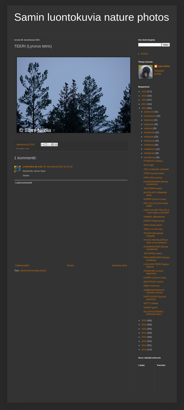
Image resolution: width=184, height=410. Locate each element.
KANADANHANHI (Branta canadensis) (156, 182)
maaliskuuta (150, 149)
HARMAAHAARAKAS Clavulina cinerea (154, 291)
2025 (144, 91)
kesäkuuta (149, 136)
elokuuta (148, 128)
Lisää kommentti (23, 183)
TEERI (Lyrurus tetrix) (154, 173)
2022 (144, 104)
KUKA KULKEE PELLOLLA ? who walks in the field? (156, 211)
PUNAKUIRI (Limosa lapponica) (153, 272)
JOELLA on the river (153, 229)
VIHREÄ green (151, 307)
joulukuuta (149, 112)
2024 (144, 96)
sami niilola (163, 66)
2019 (144, 324)
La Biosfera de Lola (32, 166)
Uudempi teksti (22, 265)
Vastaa (26, 175)
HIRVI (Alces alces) (153, 177)
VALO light (149, 165)
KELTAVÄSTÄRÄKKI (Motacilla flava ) (153, 312)
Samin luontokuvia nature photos (91, 17)
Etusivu (70, 265)
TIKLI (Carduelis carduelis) (156, 169)
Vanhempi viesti (119, 265)
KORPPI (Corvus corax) (155, 199)
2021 (144, 108)
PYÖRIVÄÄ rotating (153, 161)
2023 (144, 100)
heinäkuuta (149, 132)
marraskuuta (150, 116)
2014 (144, 345)
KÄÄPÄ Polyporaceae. (154, 221)
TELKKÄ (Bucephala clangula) (153, 234)
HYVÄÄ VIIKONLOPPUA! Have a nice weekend (156, 241)
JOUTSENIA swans (153, 188)
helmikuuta (149, 153)
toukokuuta (149, 141)
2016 (144, 337)
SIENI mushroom (152, 286)
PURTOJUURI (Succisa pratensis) (155, 297)
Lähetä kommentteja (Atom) (33, 270)
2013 (144, 349)
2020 (144, 320)
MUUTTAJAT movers (153, 282)
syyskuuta (149, 124)
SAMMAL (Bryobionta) (154, 217)
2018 (144, 329)
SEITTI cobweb (151, 303)
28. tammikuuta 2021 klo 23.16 (58, 166)
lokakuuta (149, 120)
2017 (144, 333)
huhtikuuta (149, 145)
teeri (27, 149)
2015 (144, 341)
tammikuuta (150, 157)
